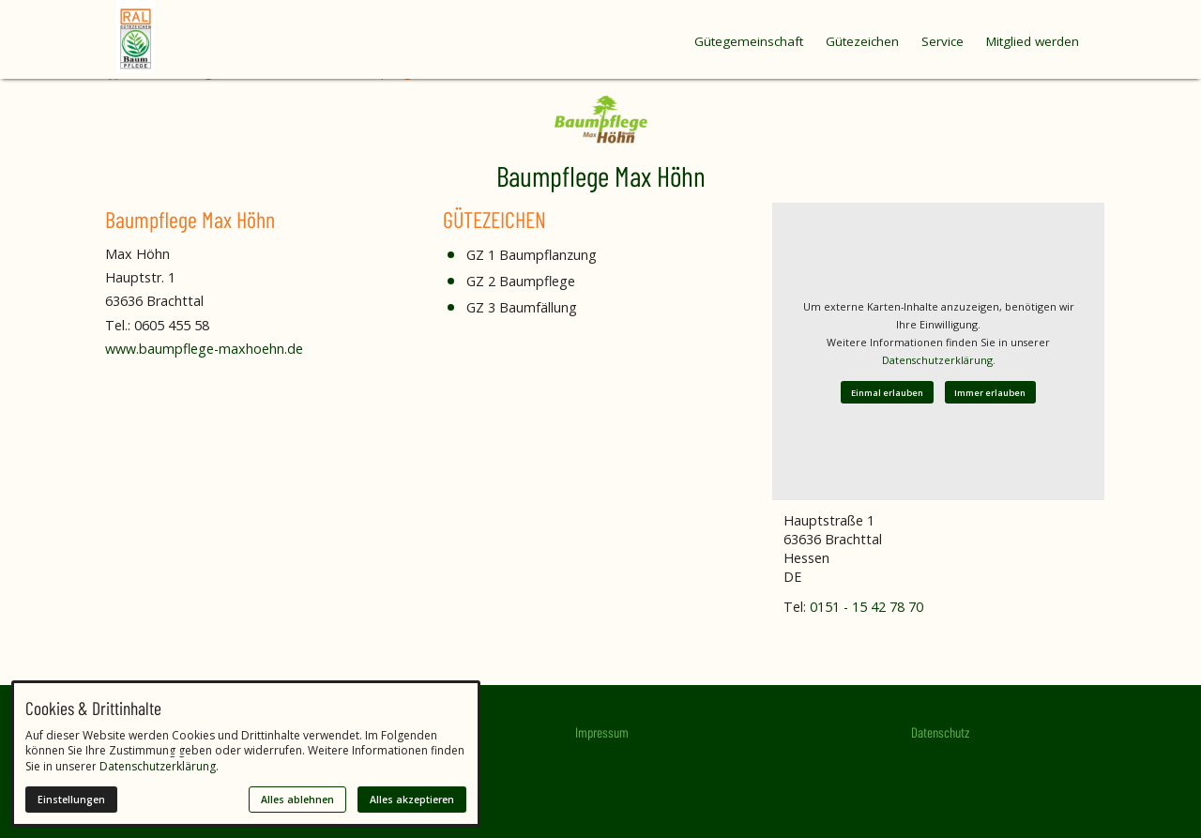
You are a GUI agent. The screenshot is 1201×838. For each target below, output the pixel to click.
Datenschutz (940, 732)
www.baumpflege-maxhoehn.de (204, 349)
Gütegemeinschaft (748, 41)
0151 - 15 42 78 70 (866, 607)
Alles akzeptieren (412, 799)
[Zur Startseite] (172, 36)
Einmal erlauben (887, 393)
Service (942, 41)
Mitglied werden (1032, 41)
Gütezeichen (862, 41)
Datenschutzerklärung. (939, 360)
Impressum (602, 732)
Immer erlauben (990, 393)
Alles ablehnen (297, 799)
